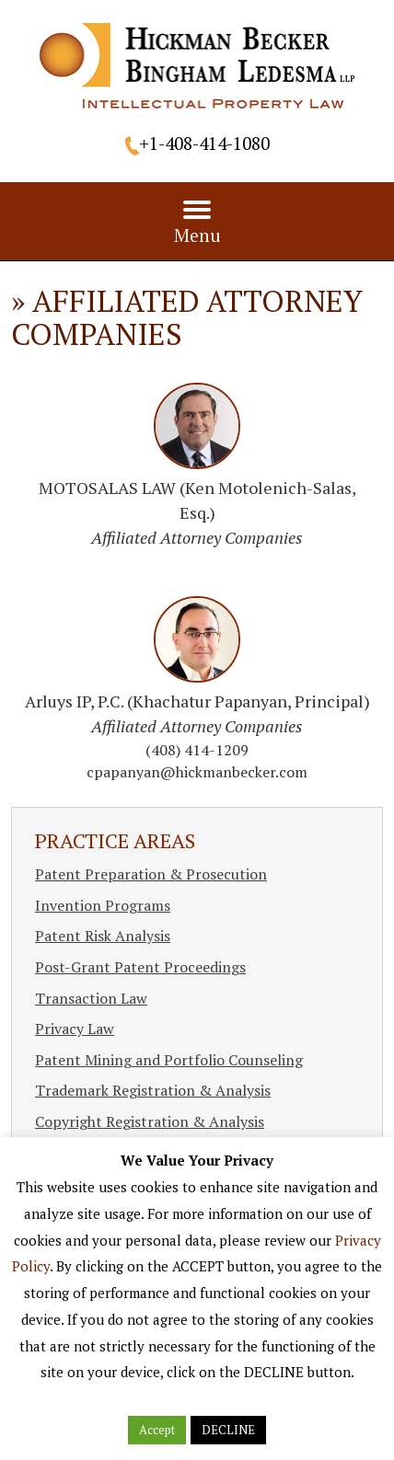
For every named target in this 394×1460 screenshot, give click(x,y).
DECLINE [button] (228, 1429)
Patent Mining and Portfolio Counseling (169, 1060)
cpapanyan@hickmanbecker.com (197, 772)
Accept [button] (157, 1429)
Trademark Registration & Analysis (153, 1090)
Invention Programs (102, 905)
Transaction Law (91, 998)
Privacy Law (74, 1028)
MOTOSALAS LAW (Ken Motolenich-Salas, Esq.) (197, 512)
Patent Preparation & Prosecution (151, 874)
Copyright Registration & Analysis (149, 1121)
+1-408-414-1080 (204, 143)
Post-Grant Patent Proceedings (140, 967)
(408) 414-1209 (197, 750)
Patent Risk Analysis (102, 935)
